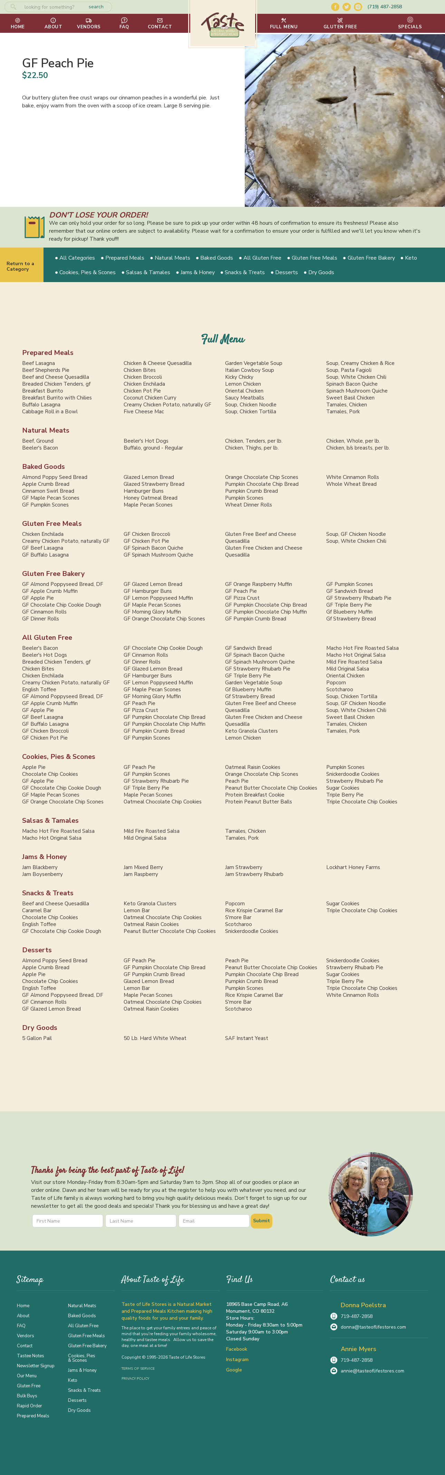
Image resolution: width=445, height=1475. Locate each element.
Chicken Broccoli (143, 377)
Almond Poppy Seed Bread (54, 477)
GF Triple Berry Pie (349, 604)
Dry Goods (39, 1027)
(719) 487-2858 (384, 6)
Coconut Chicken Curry (150, 397)
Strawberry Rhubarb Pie (354, 781)
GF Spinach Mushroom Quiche (158, 554)
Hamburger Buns (144, 491)
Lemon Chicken (243, 383)
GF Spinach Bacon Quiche (153, 547)
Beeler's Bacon (40, 447)
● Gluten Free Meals (312, 258)
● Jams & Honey (195, 272)
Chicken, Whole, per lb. (353, 440)
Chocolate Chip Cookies (50, 774)
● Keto (408, 258)
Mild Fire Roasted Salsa (354, 661)
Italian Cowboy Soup (249, 370)
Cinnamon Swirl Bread (48, 491)
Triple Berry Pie (345, 794)
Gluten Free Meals (52, 523)
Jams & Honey (44, 856)
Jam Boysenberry (42, 874)
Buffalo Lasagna (41, 404)
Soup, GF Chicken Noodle (356, 534)
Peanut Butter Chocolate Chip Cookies (271, 787)
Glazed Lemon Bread (149, 477)
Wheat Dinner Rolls (248, 504)
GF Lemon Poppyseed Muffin (158, 598)
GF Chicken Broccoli (147, 534)
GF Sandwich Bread (349, 591)
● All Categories (75, 258)
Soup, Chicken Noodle (251, 404)
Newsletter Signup (36, 1365)
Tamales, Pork (343, 411)
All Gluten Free (47, 637)
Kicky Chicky (239, 377)
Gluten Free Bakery (53, 573)
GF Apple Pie (38, 598)
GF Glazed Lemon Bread (153, 584)
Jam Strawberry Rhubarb (254, 874)
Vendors (25, 1335)
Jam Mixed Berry (143, 867)
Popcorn (336, 682)
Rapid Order (29, 1405)
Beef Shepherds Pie (45, 370)
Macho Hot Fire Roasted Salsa (362, 648)
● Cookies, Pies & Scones (85, 272)
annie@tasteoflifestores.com (372, 1371)
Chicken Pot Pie (142, 390)
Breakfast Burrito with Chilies (57, 397)
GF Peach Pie (241, 591)
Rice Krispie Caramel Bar (254, 910)
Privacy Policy (135, 1378)
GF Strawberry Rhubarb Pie (358, 598)
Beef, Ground (38, 440)
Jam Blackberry (40, 867)
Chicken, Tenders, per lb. (253, 440)
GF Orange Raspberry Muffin (258, 584)
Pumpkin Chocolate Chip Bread (262, 484)
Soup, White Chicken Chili (356, 377)
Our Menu (27, 1375)
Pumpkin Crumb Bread (251, 491)
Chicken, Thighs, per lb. (252, 447)
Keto (72, 1380)
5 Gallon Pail (37, 1038)
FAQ (21, 1325)
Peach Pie (237, 781)
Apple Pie (34, 767)
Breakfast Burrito (42, 390)
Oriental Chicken (244, 390)
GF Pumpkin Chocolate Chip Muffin (266, 611)
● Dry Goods (318, 272)
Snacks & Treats (48, 893)
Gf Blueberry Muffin (349, 611)
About (23, 1315)
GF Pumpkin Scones (45, 504)
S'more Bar (238, 917)
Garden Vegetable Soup (253, 363)
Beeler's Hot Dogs (146, 440)
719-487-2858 (357, 1316)
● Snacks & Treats (242, 272)
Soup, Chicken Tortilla (250, 411)
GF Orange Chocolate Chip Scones (164, 618)
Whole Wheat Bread (351, 484)
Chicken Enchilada (144, 383)
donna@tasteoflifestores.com (373, 1327)
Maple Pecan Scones (148, 504)
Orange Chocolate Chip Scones (261, 477)
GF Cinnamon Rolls (44, 611)
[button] (284, 23)
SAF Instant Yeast (246, 1038)
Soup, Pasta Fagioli (348, 370)
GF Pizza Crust (242, 598)
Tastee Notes (30, 1355)
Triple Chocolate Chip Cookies (361, 801)
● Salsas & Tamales (145, 272)
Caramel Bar (36, 910)
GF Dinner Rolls (40, 618)
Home (23, 1305)
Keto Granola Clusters (251, 730)
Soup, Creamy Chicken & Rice (360, 363)
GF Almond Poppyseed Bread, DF (62, 584)
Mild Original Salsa (347, 668)
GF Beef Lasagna (42, 547)
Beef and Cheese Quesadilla (55, 377)
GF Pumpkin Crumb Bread (255, 618)
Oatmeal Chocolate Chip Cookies (163, 801)
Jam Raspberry (141, 874)
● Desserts (284, 272)
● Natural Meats (170, 258)
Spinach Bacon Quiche (352, 383)
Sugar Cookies (342, 787)
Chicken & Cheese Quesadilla (158, 363)
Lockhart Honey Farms (353, 867)
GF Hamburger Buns (148, 591)
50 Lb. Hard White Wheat (155, 1038)
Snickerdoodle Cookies (352, 774)
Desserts (37, 950)
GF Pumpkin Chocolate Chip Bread (266, 604)
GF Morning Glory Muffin (152, 611)
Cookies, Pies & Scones (58, 756)
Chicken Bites (140, 370)
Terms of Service (138, 1368)
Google (234, 1370)
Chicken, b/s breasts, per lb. (358, 447)
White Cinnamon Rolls (352, 477)
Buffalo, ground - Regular (153, 447)
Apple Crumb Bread (45, 484)
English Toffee (39, 689)
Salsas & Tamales (50, 820)
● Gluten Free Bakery (369, 258)
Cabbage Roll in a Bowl (50, 411)
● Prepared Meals (122, 258)
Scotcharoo (339, 689)
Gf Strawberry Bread (351, 618)
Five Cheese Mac (144, 411)
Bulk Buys (27, 1395)
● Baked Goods (214, 258)
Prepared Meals (48, 352)
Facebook (236, 1349)
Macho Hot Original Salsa (356, 655)
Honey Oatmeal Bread (150, 497)
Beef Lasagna (38, 363)
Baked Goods (43, 466)
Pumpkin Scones (244, 497)
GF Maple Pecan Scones (50, 497)
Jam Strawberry (243, 867)
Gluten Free (28, 1385)
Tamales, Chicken (346, 404)
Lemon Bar (137, 910)
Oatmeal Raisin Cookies (252, 767)
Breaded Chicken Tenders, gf (56, 383)
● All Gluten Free (260, 258)
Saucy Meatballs (244, 397)
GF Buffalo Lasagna (45, 554)
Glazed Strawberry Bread (154, 484)
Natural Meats (45, 430)
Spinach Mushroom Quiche (357, 390)
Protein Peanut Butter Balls (258, 801)
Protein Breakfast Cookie (254, 794)
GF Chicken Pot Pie (146, 541)
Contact (24, 1345)
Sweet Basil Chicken (350, 397)
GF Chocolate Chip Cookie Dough (61, 604)
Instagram (237, 1359)
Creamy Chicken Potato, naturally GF (167, 404)
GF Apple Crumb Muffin (50, 591)
